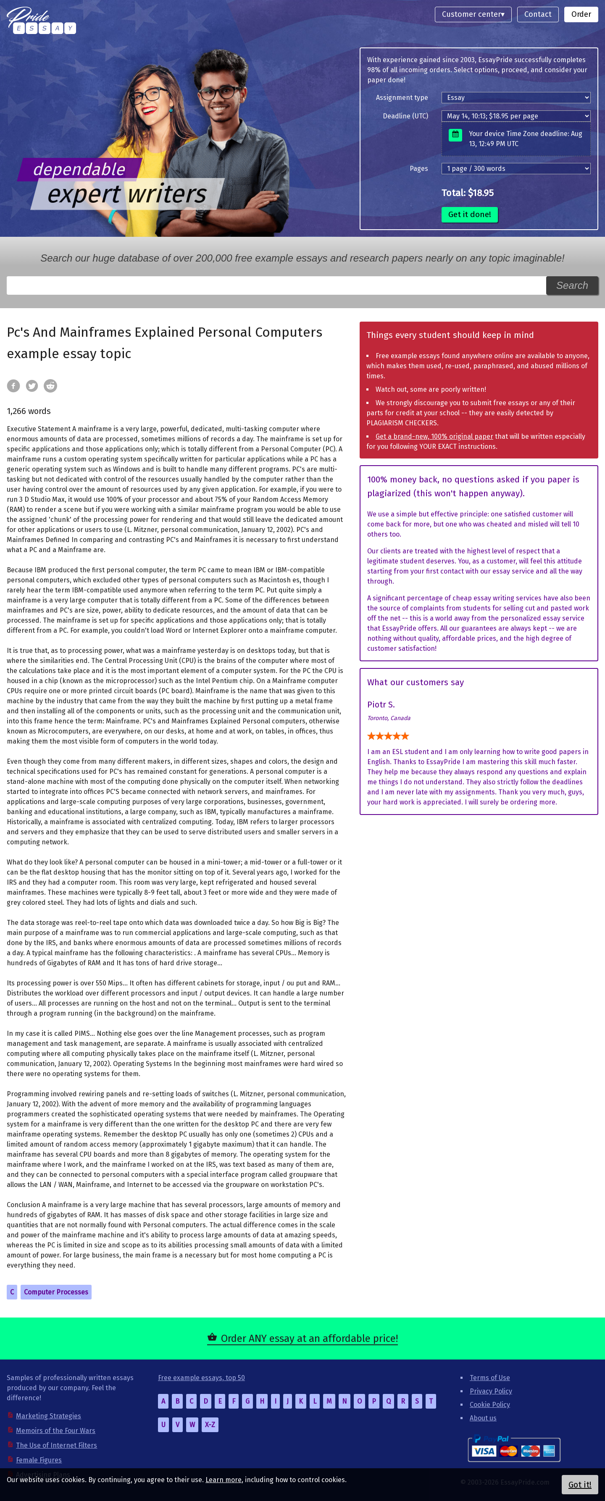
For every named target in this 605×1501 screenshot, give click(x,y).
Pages (419, 169)
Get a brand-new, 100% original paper (434, 436)
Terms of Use (490, 1378)
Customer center (471, 14)
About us (483, 1418)
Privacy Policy (491, 1391)
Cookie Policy (490, 1405)
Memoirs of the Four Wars (55, 1431)
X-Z (210, 1425)
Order (581, 14)
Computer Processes (56, 1292)
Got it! (580, 1485)
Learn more (223, 1480)
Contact (538, 14)
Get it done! (469, 214)
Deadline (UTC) (405, 116)
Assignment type (402, 98)
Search (572, 285)
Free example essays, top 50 (201, 1378)
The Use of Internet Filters (56, 1445)
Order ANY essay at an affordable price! (309, 1338)
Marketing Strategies (48, 1416)
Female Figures (39, 1460)
